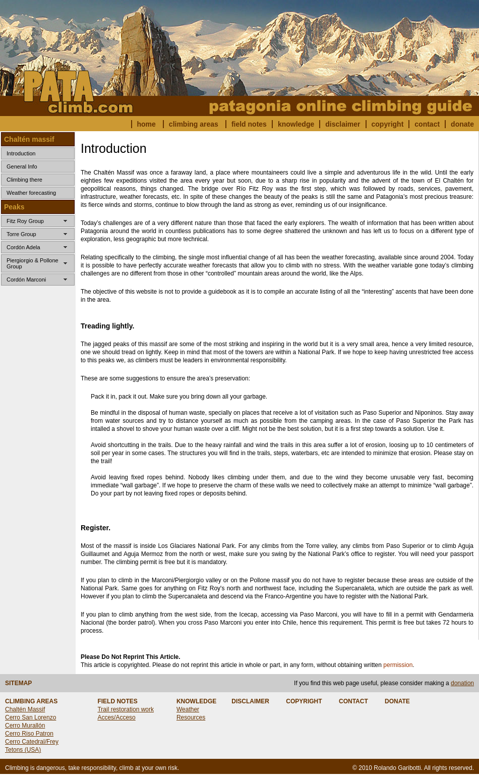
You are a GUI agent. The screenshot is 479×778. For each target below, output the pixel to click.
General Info (22, 166)
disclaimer (342, 124)
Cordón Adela (23, 247)
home (146, 124)
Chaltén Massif (25, 709)
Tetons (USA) (23, 749)
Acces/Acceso (116, 717)
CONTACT (353, 701)
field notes (249, 124)
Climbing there (24, 180)
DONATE (397, 701)
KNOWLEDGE (196, 701)
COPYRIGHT (304, 701)
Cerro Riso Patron (29, 733)
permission (397, 665)
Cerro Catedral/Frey (31, 741)
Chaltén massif (29, 139)
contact (427, 124)
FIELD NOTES (117, 701)
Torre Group (21, 234)
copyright (388, 124)
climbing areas (193, 124)
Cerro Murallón (25, 725)
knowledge (296, 124)
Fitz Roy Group (25, 221)
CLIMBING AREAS (31, 701)
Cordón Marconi (26, 279)
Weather (187, 709)
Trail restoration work (125, 709)
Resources (190, 717)
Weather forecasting (31, 193)
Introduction (21, 153)
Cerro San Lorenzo (30, 717)
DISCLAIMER (250, 701)
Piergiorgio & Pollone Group (32, 263)
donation (462, 683)
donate (462, 124)
